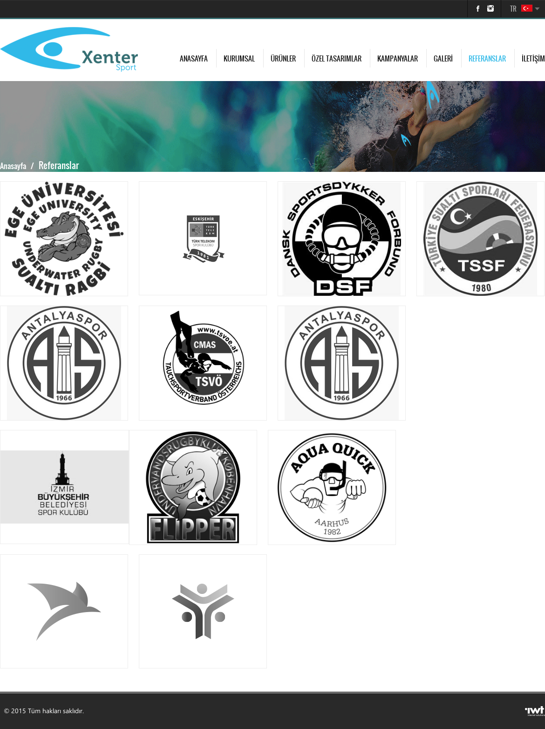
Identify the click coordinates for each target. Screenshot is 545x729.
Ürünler (283, 58)
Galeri (443, 58)
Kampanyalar (397, 58)
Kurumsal (239, 58)
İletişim (533, 58)
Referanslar (487, 58)
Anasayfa (194, 58)
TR (513, 9)
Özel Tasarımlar (336, 58)
